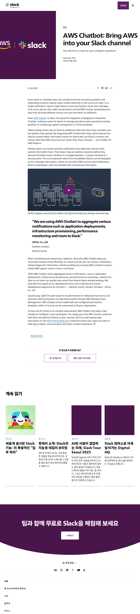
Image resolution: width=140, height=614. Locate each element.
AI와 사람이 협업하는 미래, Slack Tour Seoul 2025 (86, 447)
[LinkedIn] (55, 570)
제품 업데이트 (36, 336)
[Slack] (12, 5)
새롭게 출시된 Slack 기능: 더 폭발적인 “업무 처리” (20, 447)
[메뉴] (132, 5)
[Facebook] (67, 570)
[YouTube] (78, 570)
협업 (64, 27)
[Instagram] (61, 570)
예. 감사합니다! (55, 358)
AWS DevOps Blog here (58, 320)
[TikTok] (84, 570)
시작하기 (123, 5)
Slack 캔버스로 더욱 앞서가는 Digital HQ (119, 447)
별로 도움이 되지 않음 (82, 358)
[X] (73, 570)
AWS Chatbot (39, 118)
